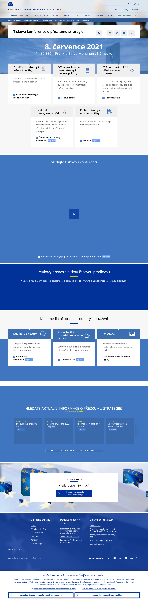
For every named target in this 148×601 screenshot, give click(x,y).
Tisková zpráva (68, 97)
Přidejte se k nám (38, 529)
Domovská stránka (14, 20)
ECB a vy (125, 10)
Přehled (87, 140)
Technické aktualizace (69, 536)
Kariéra (135, 10)
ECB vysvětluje (37, 532)
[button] (132, 4)
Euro (78, 15)
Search (129, 4)
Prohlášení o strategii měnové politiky (25, 96)
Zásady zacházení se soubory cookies (102, 535)
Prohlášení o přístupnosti (101, 540)
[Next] (137, 431)
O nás (115, 10)
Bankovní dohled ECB (127, 15)
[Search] (117, 4)
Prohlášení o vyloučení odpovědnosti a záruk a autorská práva (70, 531)
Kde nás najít (36, 543)
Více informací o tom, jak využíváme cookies (99, 588)
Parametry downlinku (20, 358)
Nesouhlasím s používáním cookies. (107, 595)
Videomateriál (68, 359)
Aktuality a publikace (104, 15)
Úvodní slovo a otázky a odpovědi (48, 139)
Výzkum (88, 15)
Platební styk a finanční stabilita (46, 15)
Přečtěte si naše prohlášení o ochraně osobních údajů (55, 588)
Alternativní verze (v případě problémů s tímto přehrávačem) (70, 256)
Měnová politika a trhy (19, 15)
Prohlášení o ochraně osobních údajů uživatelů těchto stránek (103, 530)
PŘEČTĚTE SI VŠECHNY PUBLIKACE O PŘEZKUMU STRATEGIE (74, 451)
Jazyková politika (97, 544)
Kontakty (34, 540)
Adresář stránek (15, 549)
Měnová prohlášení (84, 20)
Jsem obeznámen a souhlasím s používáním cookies (41, 595)
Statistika (66, 15)
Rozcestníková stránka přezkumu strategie (75, 493)
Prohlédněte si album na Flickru (116, 358)
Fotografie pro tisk (38, 536)
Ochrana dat (95, 525)
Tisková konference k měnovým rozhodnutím (58, 20)
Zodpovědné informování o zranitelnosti (71, 541)
